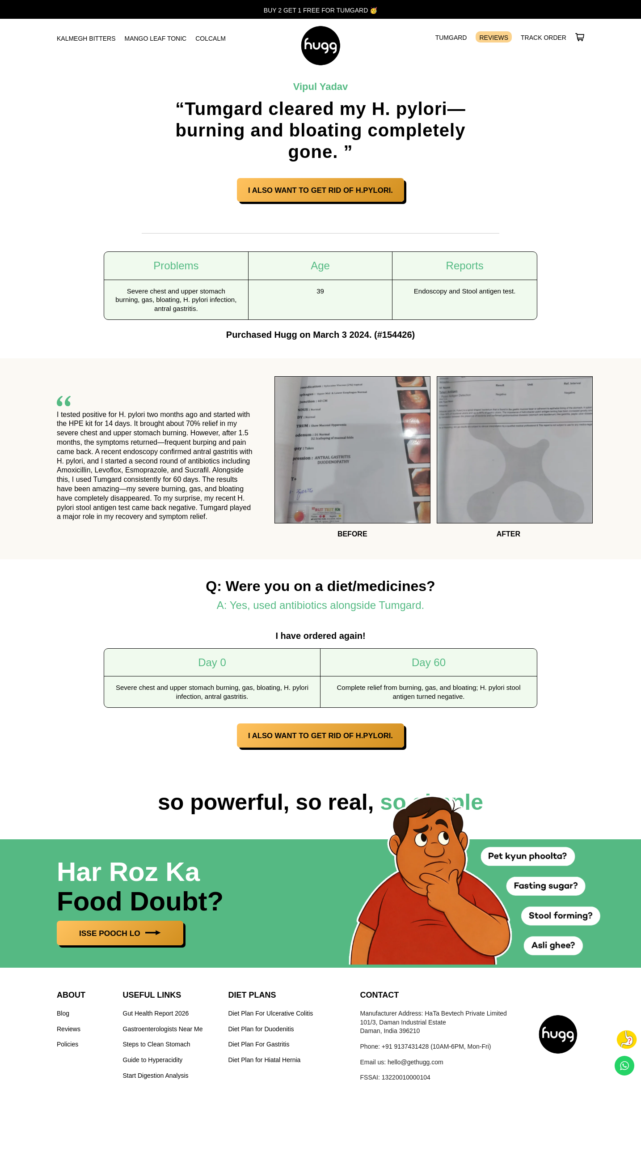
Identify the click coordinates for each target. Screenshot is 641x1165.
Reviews (493, 37)
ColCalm (210, 38)
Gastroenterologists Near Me (163, 1031)
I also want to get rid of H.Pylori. (320, 191)
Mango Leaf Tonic (155, 38)
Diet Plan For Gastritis (259, 1046)
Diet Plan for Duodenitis (261, 1031)
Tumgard (451, 37)
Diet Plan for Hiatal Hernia (264, 1062)
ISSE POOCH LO (126, 935)
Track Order (543, 37)
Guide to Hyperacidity (153, 1062)
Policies (67, 1046)
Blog (63, 1016)
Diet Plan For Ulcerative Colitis (270, 1016)
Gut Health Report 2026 (156, 1016)
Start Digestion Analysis (156, 1077)
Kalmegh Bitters (86, 38)
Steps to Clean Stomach (156, 1046)
